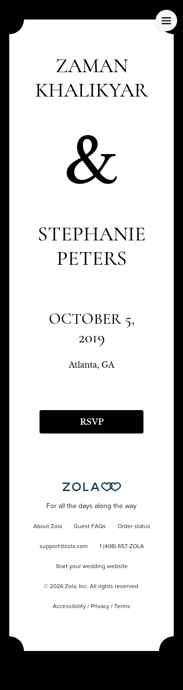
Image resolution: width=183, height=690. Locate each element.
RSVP (91, 422)
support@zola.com (64, 547)
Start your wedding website (92, 567)
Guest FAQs (90, 527)
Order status (134, 527)
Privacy (100, 607)
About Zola (47, 527)
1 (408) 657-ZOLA (122, 547)
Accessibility (69, 607)
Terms (122, 607)
